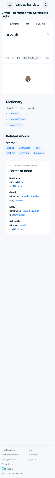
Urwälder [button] (18, 186)
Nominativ (14, 178)
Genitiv (13, 192)
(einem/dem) (16, 210)
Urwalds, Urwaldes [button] (30, 196)
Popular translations (11, 454)
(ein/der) (13, 182)
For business (7, 464)
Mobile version (8, 450)
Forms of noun (20, 171)
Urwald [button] (21, 182)
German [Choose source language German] (14, 24)
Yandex (19, 473)
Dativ (12, 206)
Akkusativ (14, 221)
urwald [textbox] (12, 35)
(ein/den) (14, 225)
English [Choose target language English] (40, 24)
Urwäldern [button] (20, 214)
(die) (11, 186)
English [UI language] (32, 459)
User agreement (9, 459)
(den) (12, 214)
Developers (33, 454)
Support (7, 468)
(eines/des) (15, 196)
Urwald (10, 108)
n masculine (30, 108)
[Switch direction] (27, 24)
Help (30, 450)
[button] (46, 5)
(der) (12, 200)
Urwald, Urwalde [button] (31, 210)
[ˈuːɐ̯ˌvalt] (20, 108)
